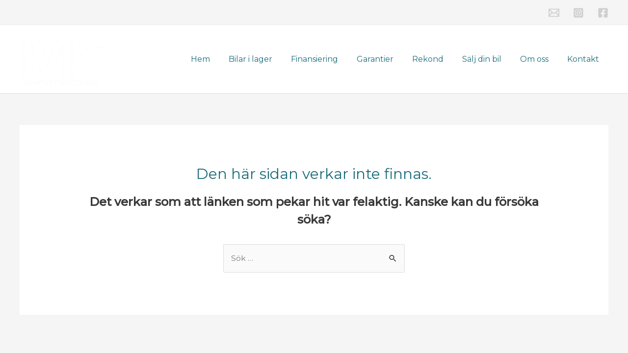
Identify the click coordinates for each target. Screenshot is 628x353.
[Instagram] (578, 12)
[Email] (554, 12)
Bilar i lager (269, 59)
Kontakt (585, 59)
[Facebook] (603, 12)
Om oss (538, 59)
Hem (222, 59)
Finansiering (330, 59)
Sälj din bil (489, 59)
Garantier (388, 59)
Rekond (438, 59)
